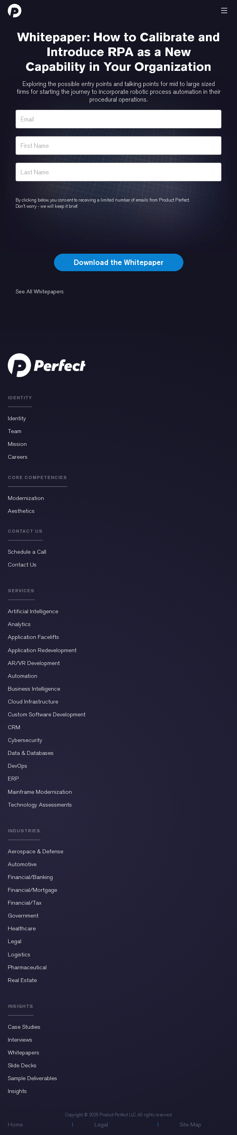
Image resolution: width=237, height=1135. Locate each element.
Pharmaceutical (27, 967)
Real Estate (22, 980)
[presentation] (118, 232)
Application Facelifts (33, 636)
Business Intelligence (34, 688)
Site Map (190, 1124)
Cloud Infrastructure (33, 701)
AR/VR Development (34, 663)
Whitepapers (23, 1052)
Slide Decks (22, 1065)
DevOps (17, 765)
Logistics (19, 954)
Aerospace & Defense (35, 851)
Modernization (26, 498)
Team (14, 431)
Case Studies (24, 1026)
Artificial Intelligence (33, 611)
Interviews (20, 1039)
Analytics (19, 624)
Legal (14, 941)
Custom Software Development (46, 714)
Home (15, 1124)
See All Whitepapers (40, 291)
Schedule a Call (27, 551)
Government (23, 915)
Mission (17, 443)
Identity (17, 418)
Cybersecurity (25, 740)
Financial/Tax (25, 902)
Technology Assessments (40, 804)
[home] (14, 11)
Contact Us (22, 564)
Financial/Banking (30, 877)
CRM (14, 727)
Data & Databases (31, 752)
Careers (18, 456)
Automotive (22, 864)
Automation (22, 675)
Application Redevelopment (42, 650)
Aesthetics (21, 510)
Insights (17, 1091)
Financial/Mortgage (32, 889)
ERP (13, 778)
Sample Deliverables (32, 1078)
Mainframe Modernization (40, 791)
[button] (224, 10)
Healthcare (22, 928)
